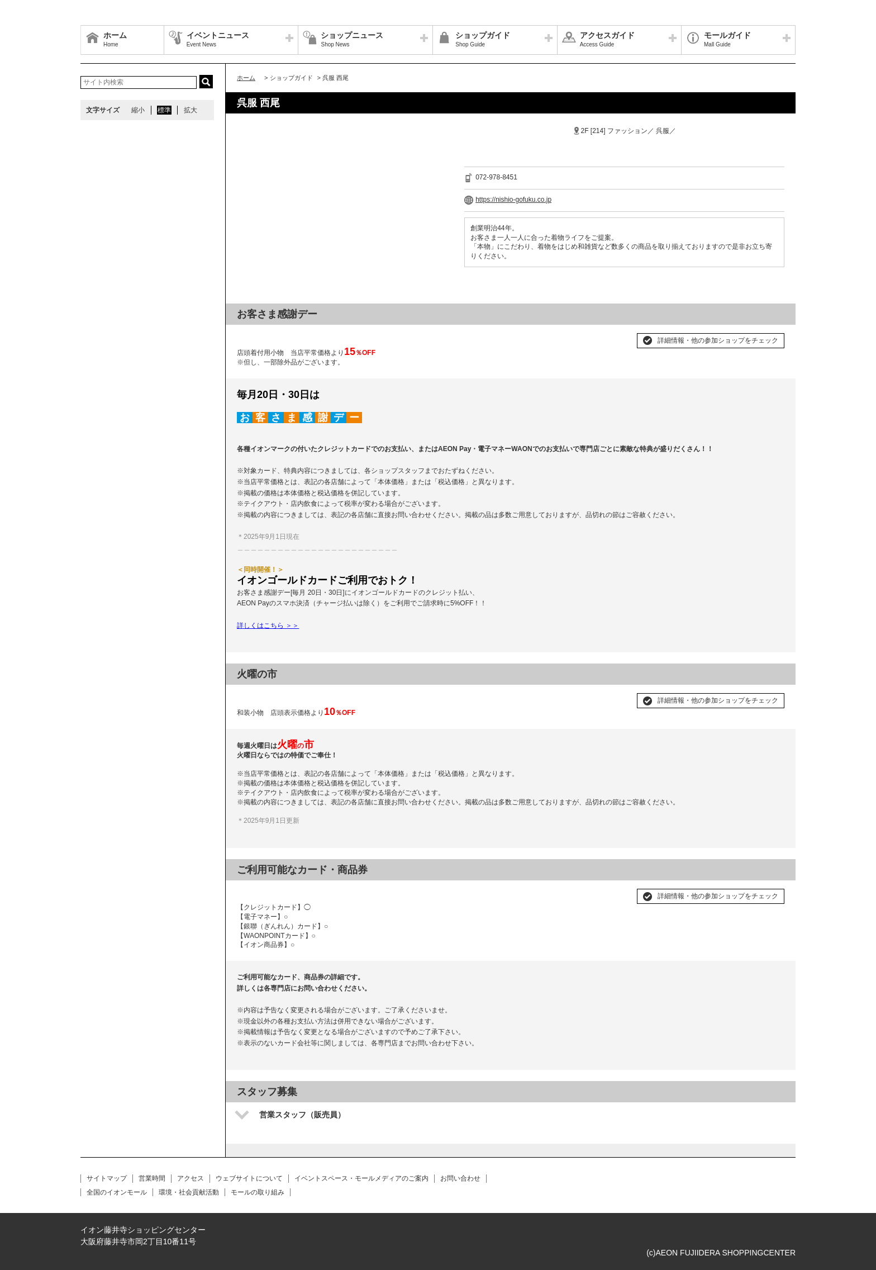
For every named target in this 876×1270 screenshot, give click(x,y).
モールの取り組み (257, 1192)
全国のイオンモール (117, 1192)
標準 (164, 110)
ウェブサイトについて (249, 1178)
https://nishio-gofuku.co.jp (513, 199)
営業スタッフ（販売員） (302, 1114)
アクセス (190, 1178)
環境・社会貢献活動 (189, 1192)
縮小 (138, 110)
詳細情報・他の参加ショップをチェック (718, 340)
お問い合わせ (460, 1178)
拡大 (190, 110)
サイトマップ (107, 1178)
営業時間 (152, 1178)
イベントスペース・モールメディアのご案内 (361, 1178)
